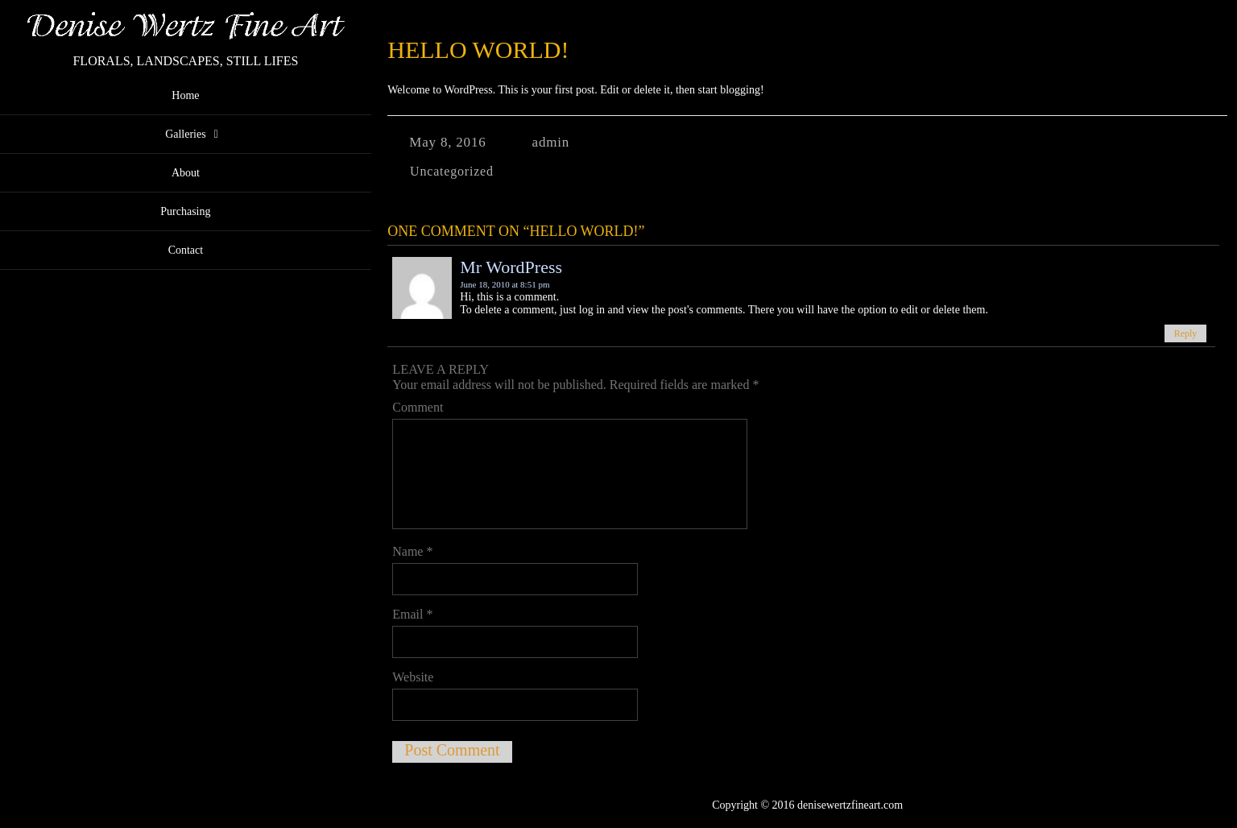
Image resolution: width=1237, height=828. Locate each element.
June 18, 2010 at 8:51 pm (504, 284)
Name (412, 551)
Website (412, 677)
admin (551, 142)
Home (185, 95)
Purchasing (185, 211)
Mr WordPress (511, 267)
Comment (417, 407)
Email (412, 614)
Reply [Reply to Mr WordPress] (1186, 333)
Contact (186, 250)
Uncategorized (452, 171)
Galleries (185, 134)
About (186, 173)
